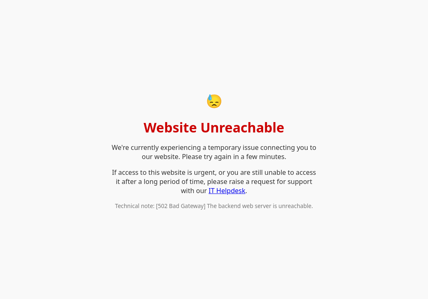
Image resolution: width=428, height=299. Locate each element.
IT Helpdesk (227, 190)
